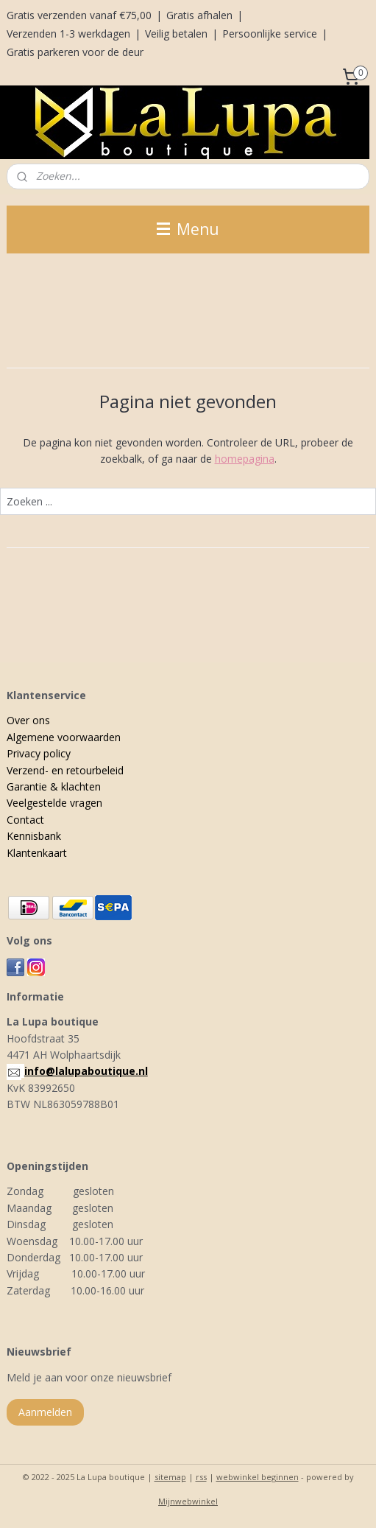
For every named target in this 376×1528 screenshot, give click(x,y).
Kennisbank (34, 836)
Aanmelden (45, 1412)
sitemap (170, 1476)
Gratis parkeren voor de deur (75, 52)
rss (201, 1476)
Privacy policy (39, 753)
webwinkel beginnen (257, 1476)
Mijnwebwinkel (188, 1501)
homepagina (244, 459)
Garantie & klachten (54, 786)
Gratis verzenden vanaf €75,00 (79, 15)
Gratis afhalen (199, 15)
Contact (25, 820)
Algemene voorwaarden (64, 737)
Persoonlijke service (269, 34)
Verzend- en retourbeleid (65, 770)
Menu (188, 229)
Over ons (28, 720)
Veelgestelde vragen (54, 803)
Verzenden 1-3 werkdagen (68, 34)
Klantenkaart (37, 853)
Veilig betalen (176, 34)
